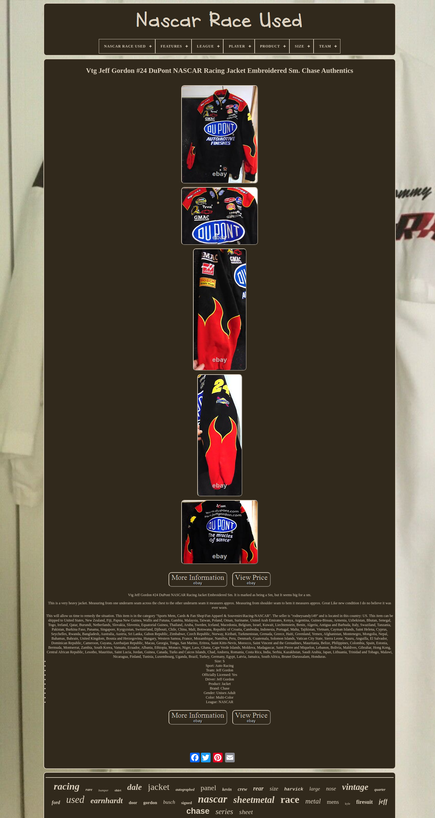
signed (186, 802)
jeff (383, 801)
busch (169, 802)
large (314, 789)
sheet (246, 812)
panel (208, 788)
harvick (293, 789)
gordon (150, 802)
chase (198, 811)
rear (258, 788)
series (224, 811)
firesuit (364, 802)
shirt (117, 790)
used (75, 799)
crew (242, 789)
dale (134, 787)
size (274, 788)
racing (66, 786)
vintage (355, 787)
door (133, 802)
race (290, 799)
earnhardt (106, 800)
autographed (185, 789)
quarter (379, 789)
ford (56, 802)
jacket (159, 787)
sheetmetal (253, 799)
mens (333, 802)
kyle (347, 803)
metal (313, 801)
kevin (227, 789)
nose (331, 789)
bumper (103, 790)
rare (88, 789)
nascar (212, 799)
